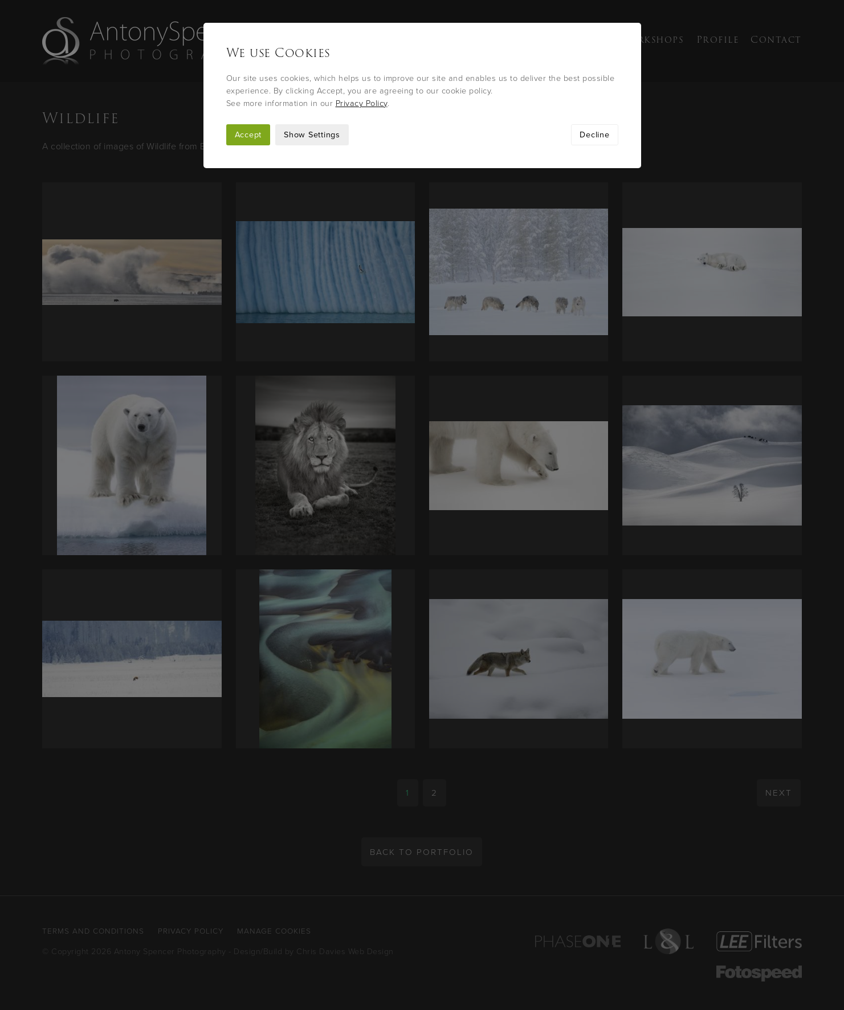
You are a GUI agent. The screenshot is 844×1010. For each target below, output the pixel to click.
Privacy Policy (362, 103)
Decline (594, 135)
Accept (248, 135)
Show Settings (312, 135)
